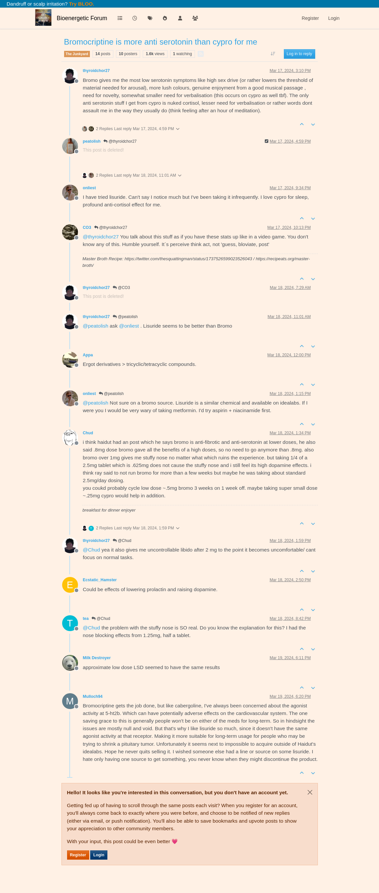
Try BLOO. (81, 4)
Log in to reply (299, 54)
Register (78, 855)
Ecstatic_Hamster (100, 580)
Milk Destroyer (97, 658)
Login (98, 855)
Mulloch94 (93, 696)
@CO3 (121, 287)
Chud (88, 433)
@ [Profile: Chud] (91, 550)
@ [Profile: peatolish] (95, 326)
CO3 (87, 227)
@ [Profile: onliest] (129, 326)
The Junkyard (77, 54)
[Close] (310, 792)
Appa (88, 355)
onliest (89, 188)
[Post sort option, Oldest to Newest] (272, 53)
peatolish (92, 141)
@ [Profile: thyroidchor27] (101, 236)
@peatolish (125, 316)
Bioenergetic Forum (82, 18)
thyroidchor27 (96, 70)
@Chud (122, 540)
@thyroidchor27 (119, 141)
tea (86, 618)
